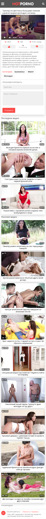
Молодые (8, 76)
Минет (31, 72)
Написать (26, 512)
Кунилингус (20, 72)
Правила (35, 512)
